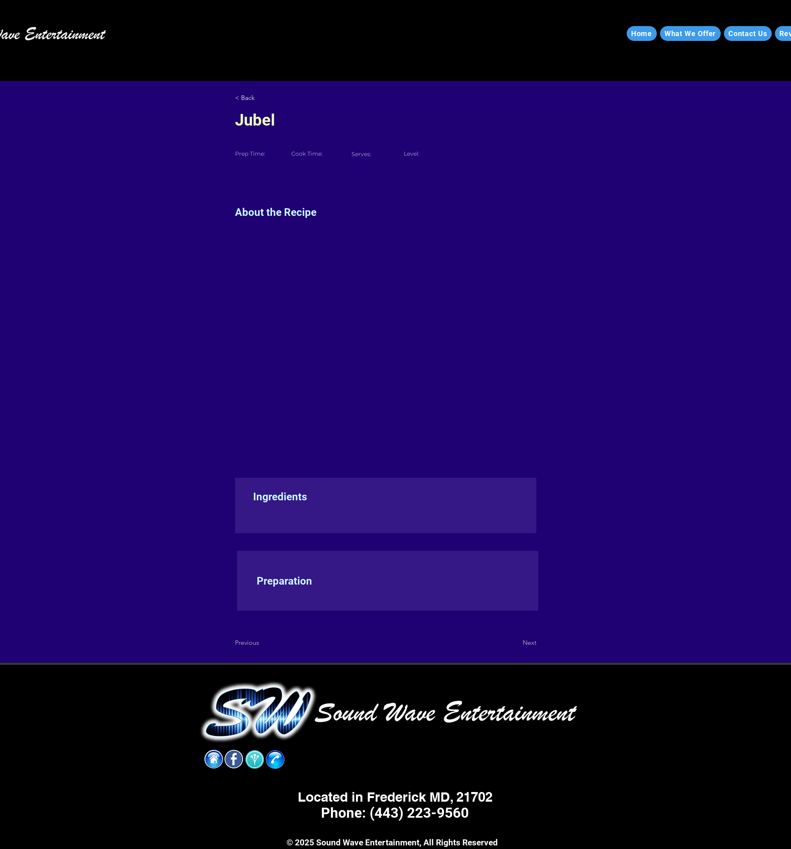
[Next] (516, 643)
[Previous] (261, 643)
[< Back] (261, 98)
